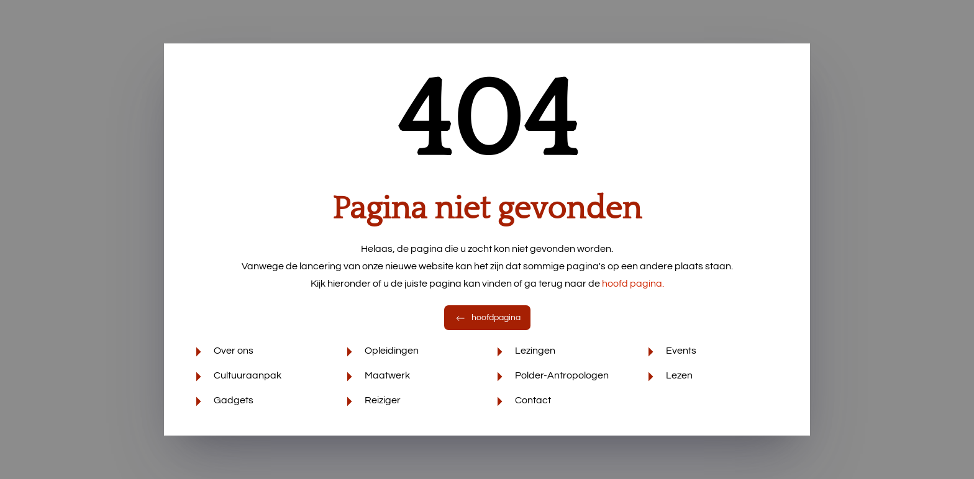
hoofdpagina (487, 317)
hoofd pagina (633, 284)
